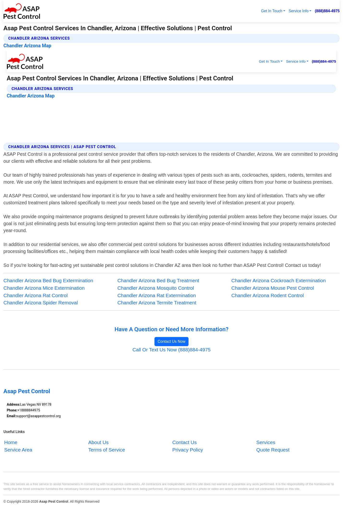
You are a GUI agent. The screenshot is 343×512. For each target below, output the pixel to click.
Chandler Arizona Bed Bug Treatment (158, 280)
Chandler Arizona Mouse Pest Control (272, 288)
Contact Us (184, 442)
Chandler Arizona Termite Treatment (156, 302)
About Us (98, 442)
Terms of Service (106, 449)
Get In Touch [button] (271, 11)
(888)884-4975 (327, 11)
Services (265, 442)
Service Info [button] (298, 11)
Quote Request (273, 449)
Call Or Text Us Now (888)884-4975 (171, 349)
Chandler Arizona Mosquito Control (155, 288)
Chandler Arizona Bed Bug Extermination (48, 280)
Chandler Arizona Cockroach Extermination (278, 280)
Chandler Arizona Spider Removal (40, 302)
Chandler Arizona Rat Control (35, 295)
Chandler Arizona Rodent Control (267, 295)
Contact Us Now (171, 341)
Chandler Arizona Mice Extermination (44, 288)
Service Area (18, 449)
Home (11, 442)
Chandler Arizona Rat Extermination (156, 295)
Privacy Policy (187, 449)
